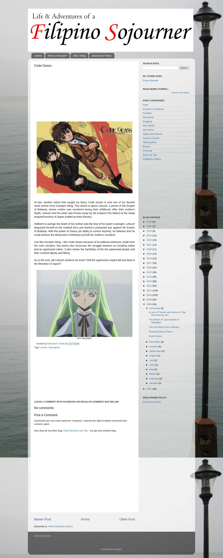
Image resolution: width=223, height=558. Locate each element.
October (153, 346)
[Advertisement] (84, 95)
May (151, 369)
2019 (149, 253)
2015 (149, 272)
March (152, 374)
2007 (149, 389)
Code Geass (155, 336)
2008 (149, 304)
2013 (149, 281)
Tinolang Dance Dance (161, 331)
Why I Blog (79, 55)
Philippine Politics (152, 159)
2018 (149, 258)
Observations (150, 142)
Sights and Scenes (153, 134)
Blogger (118, 549)
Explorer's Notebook (153, 109)
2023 (149, 235)
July (151, 360)
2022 (149, 240)
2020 (149, 249)
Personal (147, 150)
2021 (149, 244)
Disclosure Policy (102, 55)
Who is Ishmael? (57, 55)
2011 (149, 290)
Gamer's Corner (151, 138)
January (153, 383)
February (154, 378)
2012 (149, 285)
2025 (149, 226)
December (155, 308)
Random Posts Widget (180, 93)
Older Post (127, 519)
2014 (149, 276)
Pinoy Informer (150, 80)
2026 (149, 221)
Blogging (147, 121)
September (155, 351)
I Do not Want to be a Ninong (164, 327)
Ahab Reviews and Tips (75, 430)
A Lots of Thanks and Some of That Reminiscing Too (167, 313)
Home (38, 55)
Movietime (148, 117)
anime (43, 347)
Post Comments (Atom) (60, 526)
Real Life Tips (150, 155)
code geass (54, 347)
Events (146, 146)
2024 (149, 231)
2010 (149, 295)
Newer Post (42, 519)
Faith (145, 105)
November (155, 342)
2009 (149, 299)
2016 (149, 267)
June (152, 365)
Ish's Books (149, 125)
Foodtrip (147, 113)
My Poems (148, 129)
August (153, 355)
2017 (149, 263)
